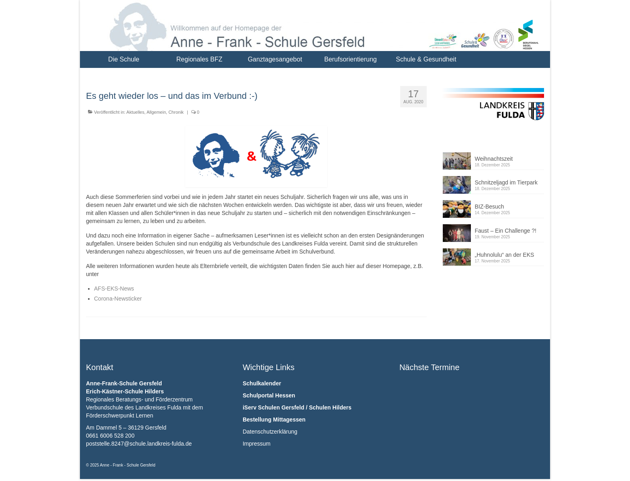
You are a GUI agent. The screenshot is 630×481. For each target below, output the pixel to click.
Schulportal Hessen (269, 395)
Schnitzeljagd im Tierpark (506, 182)
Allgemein (156, 112)
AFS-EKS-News (114, 288)
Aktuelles (136, 112)
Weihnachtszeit (494, 159)
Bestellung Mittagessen (274, 419)
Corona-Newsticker (118, 298)
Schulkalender (262, 383)
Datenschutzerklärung (270, 431)
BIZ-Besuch (489, 206)
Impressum (256, 443)
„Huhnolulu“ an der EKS (504, 255)
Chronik (176, 112)
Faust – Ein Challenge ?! (505, 230)
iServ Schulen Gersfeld (273, 407)
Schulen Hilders (330, 407)
